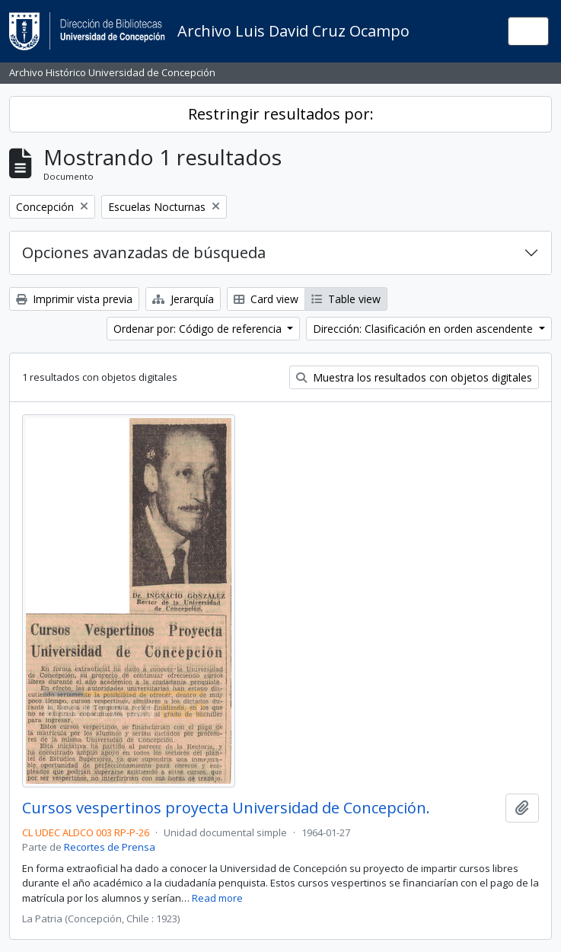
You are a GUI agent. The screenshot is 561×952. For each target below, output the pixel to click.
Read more (217, 898)
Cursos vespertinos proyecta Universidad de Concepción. (226, 808)
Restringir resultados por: (281, 114)
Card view (266, 299)
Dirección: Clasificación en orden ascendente (424, 328)
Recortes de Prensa (109, 847)
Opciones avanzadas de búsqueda (144, 252)
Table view (346, 299)
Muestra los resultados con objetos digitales (414, 377)
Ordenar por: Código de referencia (199, 328)
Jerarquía (183, 299)
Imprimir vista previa (74, 299)
